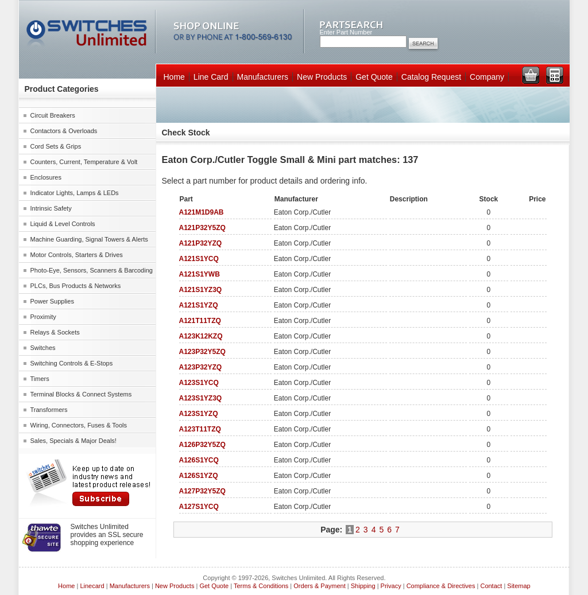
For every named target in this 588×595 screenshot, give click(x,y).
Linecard (92, 585)
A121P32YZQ (200, 243)
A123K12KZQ (201, 336)
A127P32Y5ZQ (202, 491)
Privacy (391, 585)
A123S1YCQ (199, 383)
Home (174, 76)
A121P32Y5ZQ (202, 228)
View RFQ (555, 75)
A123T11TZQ (200, 429)
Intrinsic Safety (51, 208)
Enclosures (45, 177)
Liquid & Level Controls (62, 223)
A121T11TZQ (200, 321)
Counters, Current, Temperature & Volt (84, 161)
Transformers (49, 409)
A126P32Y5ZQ (202, 445)
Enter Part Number (346, 32)
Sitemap (518, 585)
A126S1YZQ (198, 476)
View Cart (530, 75)
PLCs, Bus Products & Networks (75, 285)
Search (423, 44)
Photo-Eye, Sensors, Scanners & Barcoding (91, 270)
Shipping (363, 585)
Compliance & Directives (441, 585)
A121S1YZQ (198, 305)
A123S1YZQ (198, 414)
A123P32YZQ (200, 367)
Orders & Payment (319, 585)
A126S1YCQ (199, 460)
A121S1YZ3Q (200, 290)
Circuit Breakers (52, 115)
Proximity (43, 316)
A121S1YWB (199, 274)
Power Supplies (52, 301)
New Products (322, 76)
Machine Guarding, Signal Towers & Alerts (89, 239)
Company (487, 76)
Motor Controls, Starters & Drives (76, 254)
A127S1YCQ (199, 507)
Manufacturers (262, 76)
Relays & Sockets (55, 332)
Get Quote (374, 76)
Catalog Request (431, 76)
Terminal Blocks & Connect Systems (81, 394)
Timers (39, 378)
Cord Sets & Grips (56, 146)
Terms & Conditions (261, 585)
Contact (491, 585)
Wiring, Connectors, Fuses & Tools (78, 425)
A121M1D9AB (201, 212)
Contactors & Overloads (64, 130)
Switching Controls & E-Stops (71, 363)
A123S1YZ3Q (200, 398)
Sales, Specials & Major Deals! (73, 440)
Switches (43, 347)
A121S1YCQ (199, 259)
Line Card (211, 76)
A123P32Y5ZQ (202, 352)
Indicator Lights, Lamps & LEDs (74, 192)
